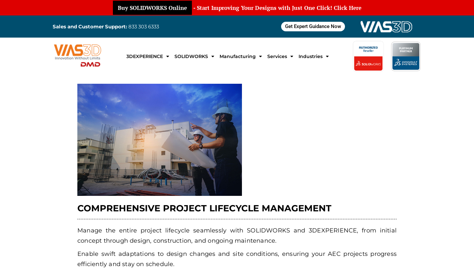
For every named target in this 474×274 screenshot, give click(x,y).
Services (280, 56)
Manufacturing (241, 56)
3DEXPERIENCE (147, 56)
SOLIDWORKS (194, 56)
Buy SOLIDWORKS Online (152, 8)
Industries (314, 56)
